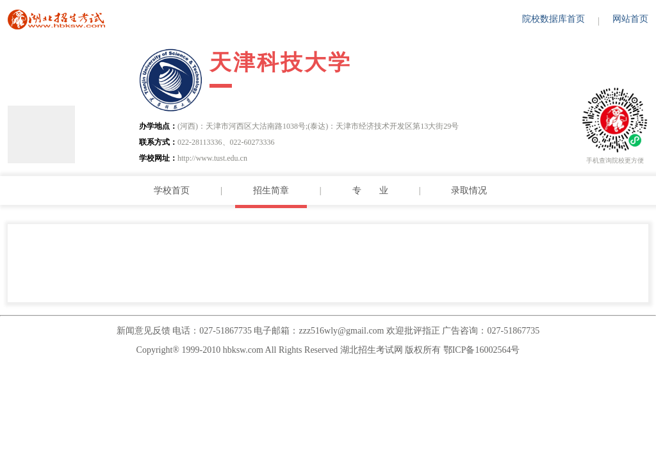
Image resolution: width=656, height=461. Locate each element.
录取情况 (469, 190)
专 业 (370, 190)
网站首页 (630, 19)
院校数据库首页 (553, 19)
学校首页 (172, 190)
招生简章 (271, 190)
